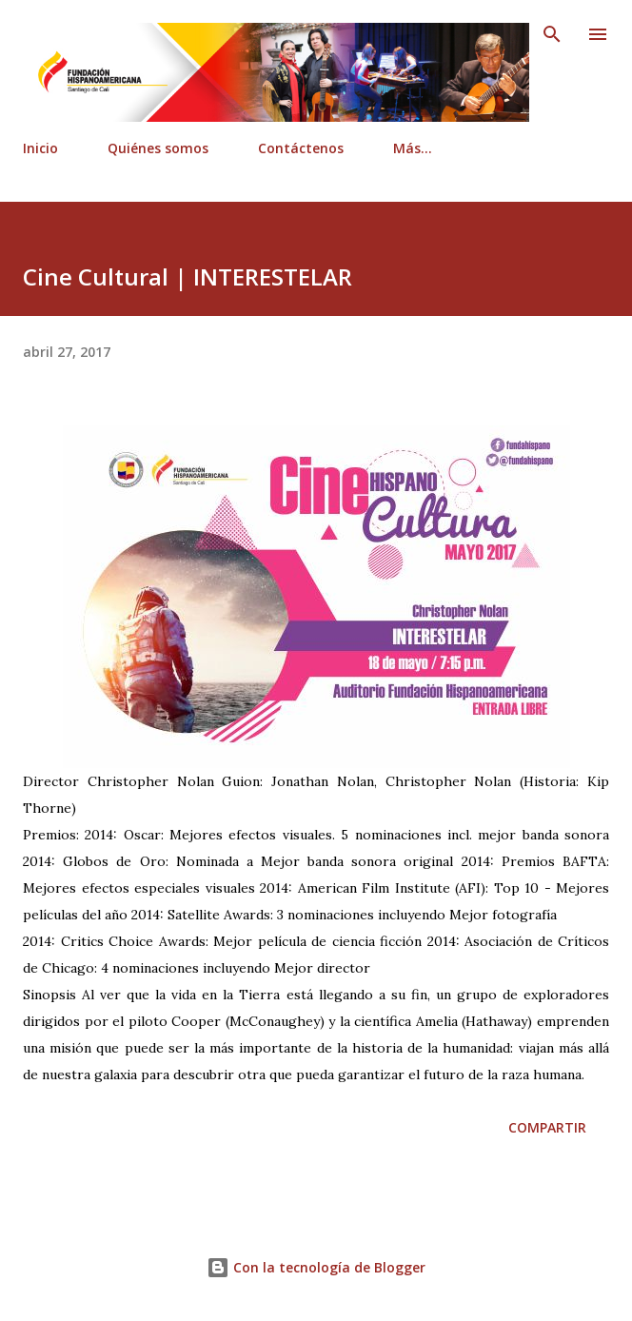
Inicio (40, 148)
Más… (412, 148)
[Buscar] (552, 34)
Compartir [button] (547, 1127)
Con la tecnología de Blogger (316, 1267)
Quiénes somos (158, 148)
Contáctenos (301, 148)
